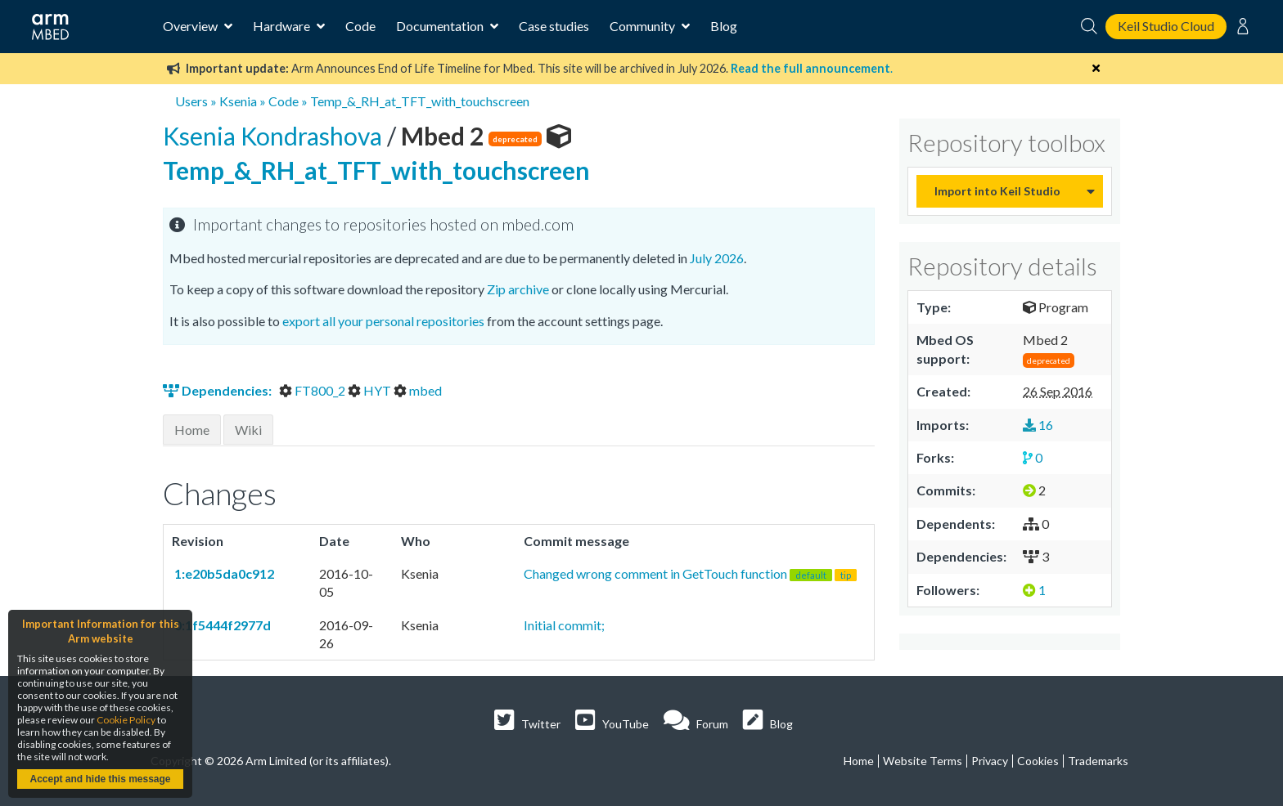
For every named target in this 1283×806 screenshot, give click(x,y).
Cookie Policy (126, 720)
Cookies (1038, 761)
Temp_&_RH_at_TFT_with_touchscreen (419, 101)
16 (1038, 424)
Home (191, 429)
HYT (371, 390)
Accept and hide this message (99, 779)
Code (360, 26)
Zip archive (518, 289)
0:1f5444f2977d (221, 625)
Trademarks (1098, 761)
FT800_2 (313, 390)
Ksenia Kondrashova (275, 135)
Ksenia (238, 101)
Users (191, 101)
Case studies (554, 26)
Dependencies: (218, 390)
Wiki (248, 429)
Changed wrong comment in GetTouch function (690, 573)
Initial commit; (564, 625)
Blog (723, 26)
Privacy (989, 761)
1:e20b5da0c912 (223, 573)
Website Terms (922, 761)
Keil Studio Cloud (1166, 26)
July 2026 (717, 258)
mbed (418, 390)
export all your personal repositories (383, 321)
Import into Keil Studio (997, 191)
